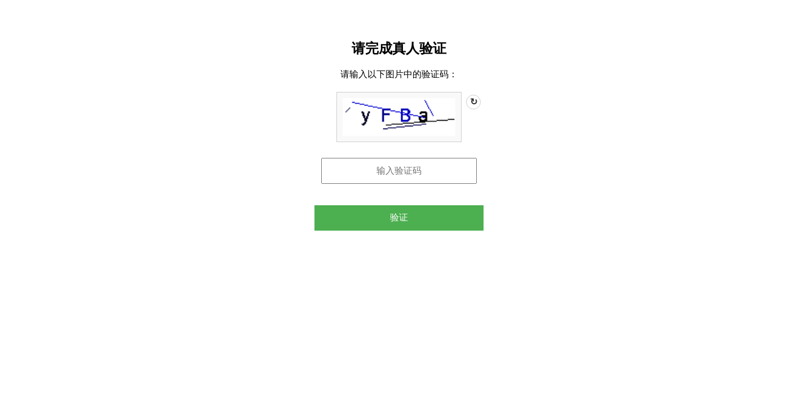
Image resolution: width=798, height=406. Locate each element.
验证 (399, 217)
